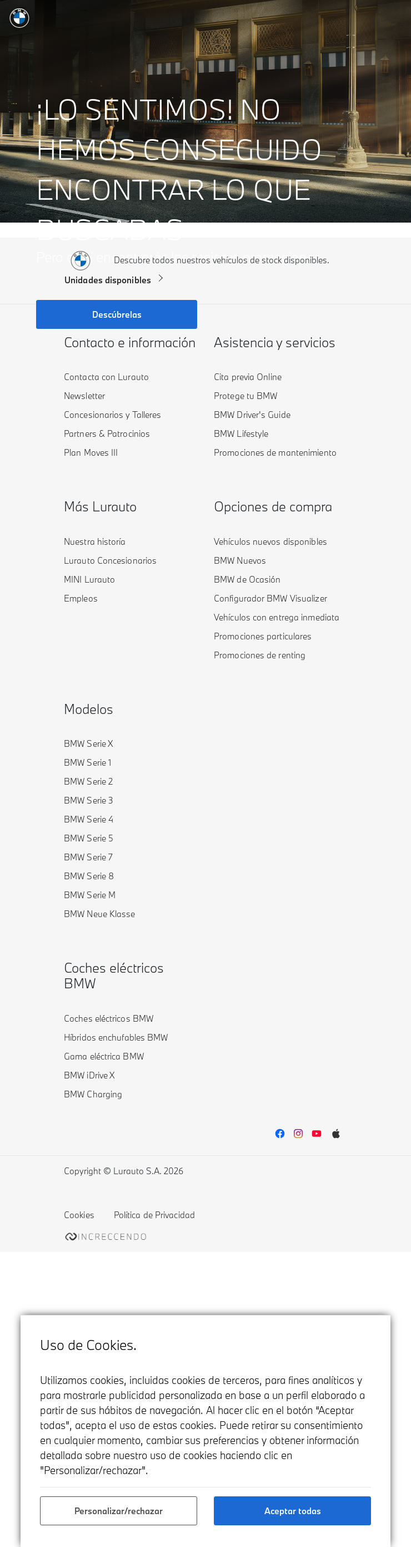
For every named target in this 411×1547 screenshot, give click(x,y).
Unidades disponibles (107, 279)
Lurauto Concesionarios (110, 560)
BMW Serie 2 (88, 781)
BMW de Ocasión (247, 579)
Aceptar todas (292, 1510)
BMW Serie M (90, 894)
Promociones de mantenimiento (275, 452)
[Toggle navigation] (389, 17)
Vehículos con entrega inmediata (276, 617)
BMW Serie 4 (88, 819)
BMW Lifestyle (241, 433)
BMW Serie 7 (88, 857)
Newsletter (84, 395)
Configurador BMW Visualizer (270, 598)
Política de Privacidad (154, 1214)
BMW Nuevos (240, 560)
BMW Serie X (88, 743)
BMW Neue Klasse (100, 913)
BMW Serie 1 (87, 762)
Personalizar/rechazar (118, 1510)
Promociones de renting (259, 655)
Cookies (79, 1214)
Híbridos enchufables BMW (116, 1037)
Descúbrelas (117, 314)
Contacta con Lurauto (106, 376)
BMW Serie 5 (88, 838)
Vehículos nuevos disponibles (270, 541)
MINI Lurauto (89, 579)
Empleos (81, 598)
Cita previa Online (248, 376)
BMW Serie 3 (88, 800)
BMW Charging (93, 1094)
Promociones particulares (263, 636)
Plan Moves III (91, 452)
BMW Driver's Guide (252, 414)
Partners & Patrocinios (107, 433)
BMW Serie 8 (89, 875)
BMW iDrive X (89, 1075)
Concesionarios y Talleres (113, 414)
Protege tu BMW (245, 395)
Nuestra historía (95, 541)
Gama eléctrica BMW (104, 1056)
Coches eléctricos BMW (108, 1018)
